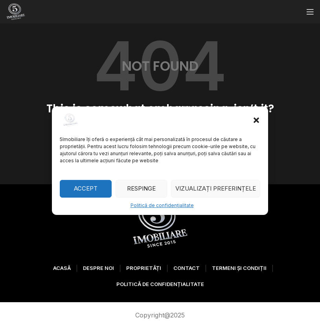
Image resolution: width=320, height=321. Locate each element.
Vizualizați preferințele (215, 188)
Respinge (141, 188)
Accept (85, 188)
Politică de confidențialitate (162, 205)
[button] (256, 120)
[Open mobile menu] (310, 12)
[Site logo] (16, 11)
